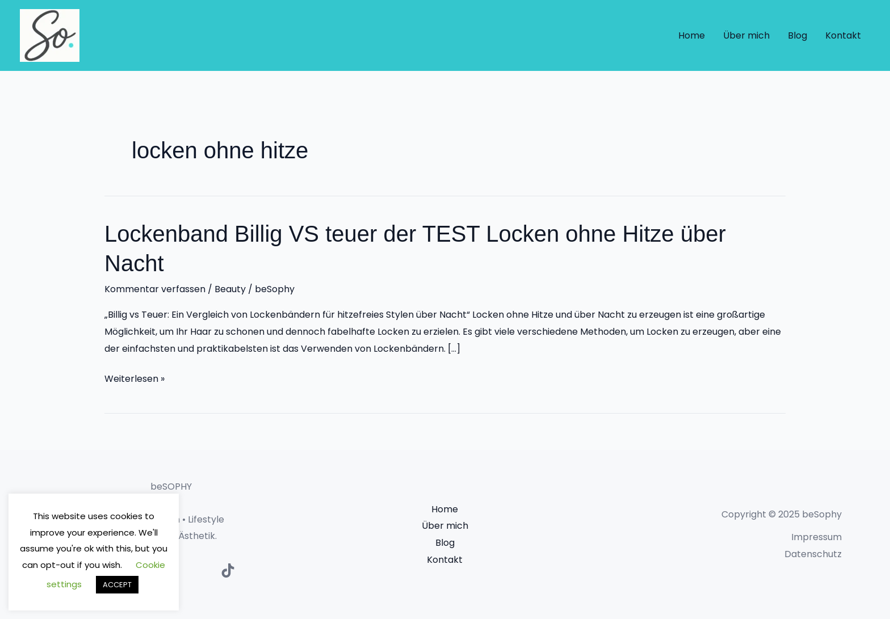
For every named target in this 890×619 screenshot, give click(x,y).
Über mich (746, 35)
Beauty (230, 289)
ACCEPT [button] (117, 584)
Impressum (816, 537)
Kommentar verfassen (154, 289)
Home (691, 35)
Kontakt (843, 35)
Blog (797, 35)
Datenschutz (813, 554)
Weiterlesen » (134, 379)
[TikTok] (228, 570)
